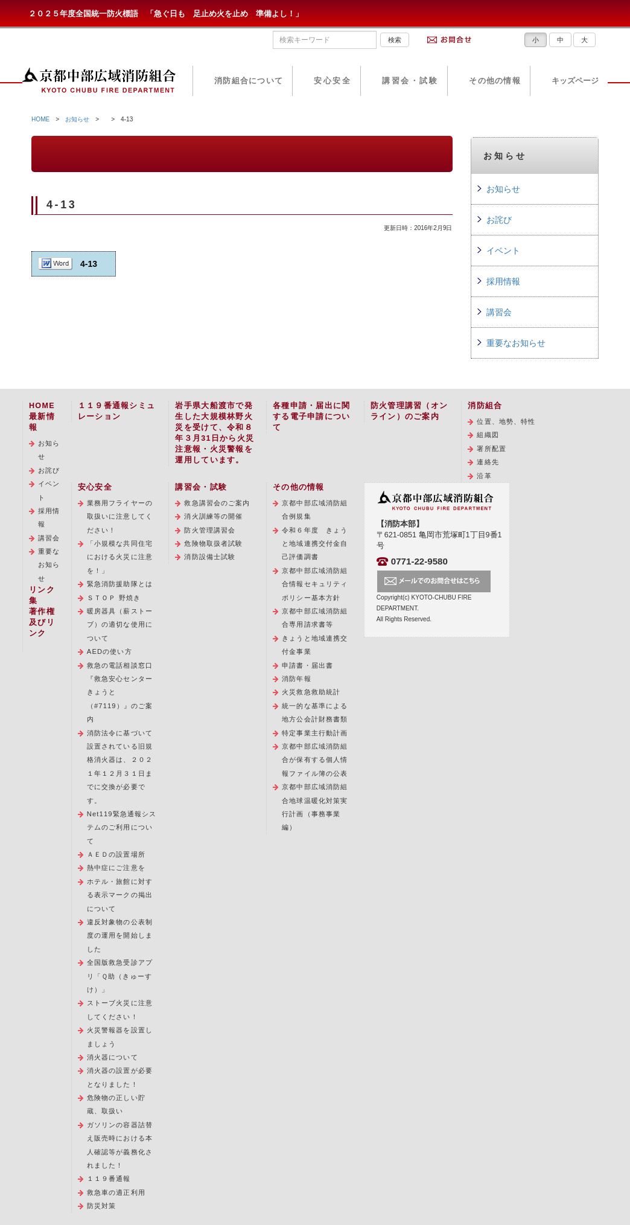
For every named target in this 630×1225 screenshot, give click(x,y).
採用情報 (503, 281)
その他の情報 (495, 81)
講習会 (499, 312)
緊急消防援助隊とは (120, 583)
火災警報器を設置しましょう (120, 1036)
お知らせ (77, 119)
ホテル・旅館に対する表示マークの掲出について (120, 895)
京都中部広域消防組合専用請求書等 (315, 617)
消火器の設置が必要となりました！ (120, 1077)
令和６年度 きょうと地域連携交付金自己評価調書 (315, 543)
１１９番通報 (109, 1178)
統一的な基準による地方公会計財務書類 (315, 712)
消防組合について (248, 81)
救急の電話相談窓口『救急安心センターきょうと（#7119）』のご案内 (120, 692)
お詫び (499, 220)
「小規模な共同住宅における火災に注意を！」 (120, 557)
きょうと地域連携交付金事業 (315, 645)
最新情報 (42, 422)
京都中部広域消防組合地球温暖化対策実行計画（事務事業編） (315, 807)
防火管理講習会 (209, 530)
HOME (40, 119)
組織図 (487, 434)
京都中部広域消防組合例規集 (315, 509)
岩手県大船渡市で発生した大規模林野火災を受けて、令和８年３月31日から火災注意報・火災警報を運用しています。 (214, 432)
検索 (394, 39)
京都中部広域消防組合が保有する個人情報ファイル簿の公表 (315, 760)
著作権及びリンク (42, 622)
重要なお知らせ (516, 343)
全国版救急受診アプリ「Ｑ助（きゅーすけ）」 (120, 976)
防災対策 (101, 1205)
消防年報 (296, 678)
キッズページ (575, 81)
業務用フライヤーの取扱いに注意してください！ (120, 516)
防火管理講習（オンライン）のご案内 (409, 411)
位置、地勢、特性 (506, 421)
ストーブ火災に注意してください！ (120, 1009)
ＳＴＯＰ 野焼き (114, 597)
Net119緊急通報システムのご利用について (122, 827)
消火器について (112, 1057)
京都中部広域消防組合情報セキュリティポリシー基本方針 (315, 584)
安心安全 (332, 81)
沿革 (484, 475)
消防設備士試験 (209, 556)
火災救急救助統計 (311, 692)
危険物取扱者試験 (213, 543)
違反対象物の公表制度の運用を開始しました (120, 935)
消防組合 (485, 405)
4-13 (88, 264)
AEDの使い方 (109, 651)
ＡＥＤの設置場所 (116, 854)
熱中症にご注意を (116, 867)
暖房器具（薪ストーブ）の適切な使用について (120, 624)
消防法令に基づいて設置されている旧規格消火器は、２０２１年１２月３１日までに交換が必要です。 (120, 766)
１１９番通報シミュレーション (116, 411)
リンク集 (42, 595)
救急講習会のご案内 (217, 503)
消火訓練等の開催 (213, 516)
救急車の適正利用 (116, 1192)
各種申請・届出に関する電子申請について (311, 416)
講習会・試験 (410, 81)
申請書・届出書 (307, 665)
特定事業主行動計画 (315, 733)
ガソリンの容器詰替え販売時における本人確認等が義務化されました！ (120, 1145)
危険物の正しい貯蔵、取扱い (116, 1104)
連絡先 (487, 461)
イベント (503, 250)
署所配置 (491, 448)
